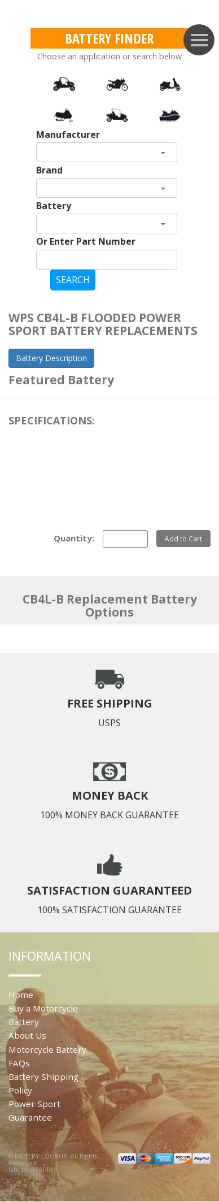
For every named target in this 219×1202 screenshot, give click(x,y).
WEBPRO (43, 1169)
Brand (49, 170)
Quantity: (74, 538)
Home (20, 994)
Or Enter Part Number (85, 241)
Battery (53, 205)
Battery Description (51, 358)
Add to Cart (183, 538)
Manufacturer (68, 134)
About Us (27, 1035)
